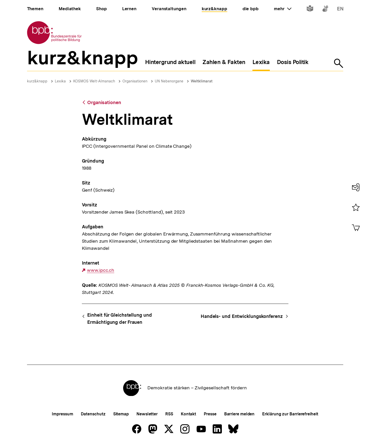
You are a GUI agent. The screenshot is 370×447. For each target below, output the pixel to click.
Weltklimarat (201, 81)
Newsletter (147, 414)
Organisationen (134, 81)
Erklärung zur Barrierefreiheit (290, 414)
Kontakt (188, 414)
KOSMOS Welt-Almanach (94, 81)
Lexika (60, 81)
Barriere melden (239, 414)
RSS (169, 414)
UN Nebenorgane (169, 81)
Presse (210, 414)
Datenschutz (93, 414)
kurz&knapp (37, 81)
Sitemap (121, 414)
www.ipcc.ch (100, 270)
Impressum (62, 414)
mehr (282, 8)
